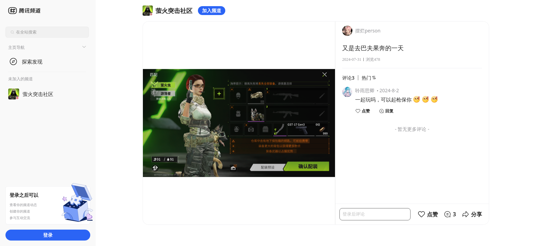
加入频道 (211, 10)
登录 (48, 235)
